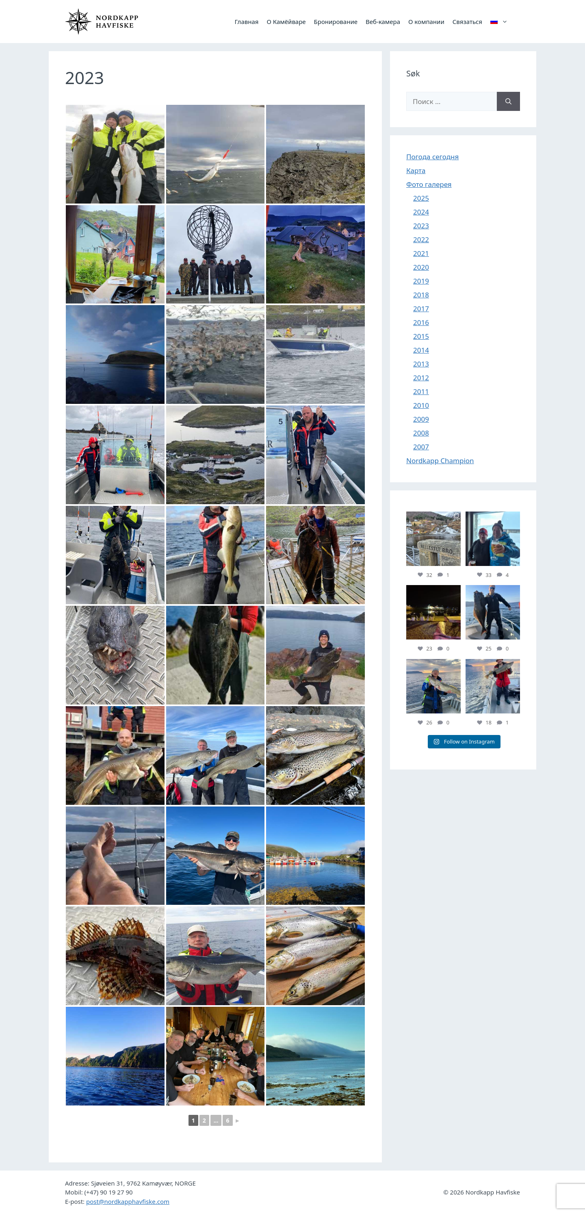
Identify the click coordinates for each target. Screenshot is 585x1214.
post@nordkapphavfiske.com (127, 1201)
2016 (421, 322)
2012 (421, 377)
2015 (421, 336)
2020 (421, 267)
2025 (421, 198)
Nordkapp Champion (440, 460)
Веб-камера (383, 21)
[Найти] (508, 101)
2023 (421, 225)
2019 (421, 281)
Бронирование (336, 21)
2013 (421, 364)
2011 (421, 391)
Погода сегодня (432, 156)
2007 (421, 446)
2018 (421, 294)
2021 (421, 253)
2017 (421, 308)
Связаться (467, 21)
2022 (421, 239)
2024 (421, 212)
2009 (421, 419)
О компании (426, 21)
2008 (421, 433)
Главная (246, 21)
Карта (415, 170)
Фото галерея (429, 184)
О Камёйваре (286, 21)
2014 (421, 350)
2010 (421, 405)
